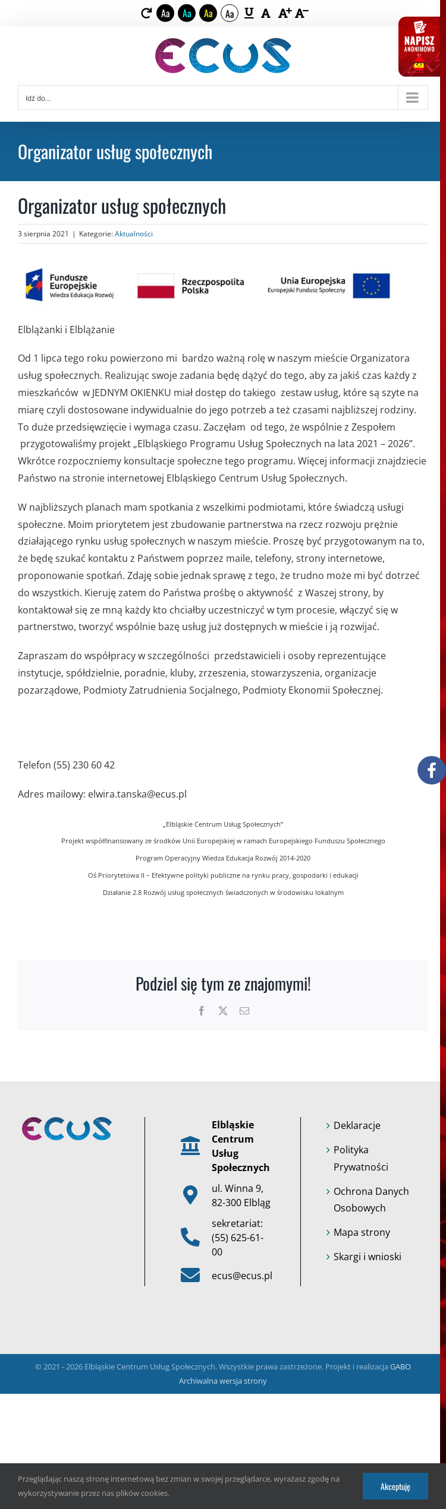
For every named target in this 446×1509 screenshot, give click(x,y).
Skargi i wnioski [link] (367, 1256)
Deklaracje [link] (357, 1125)
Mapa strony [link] (362, 1232)
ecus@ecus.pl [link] (242, 1275)
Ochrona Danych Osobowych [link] (371, 1200)
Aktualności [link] (134, 234)
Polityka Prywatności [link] (361, 1158)
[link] (146, 13)
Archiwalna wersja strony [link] (223, 1380)
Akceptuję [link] (395, 1486)
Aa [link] (165, 13)
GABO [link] (400, 1366)
